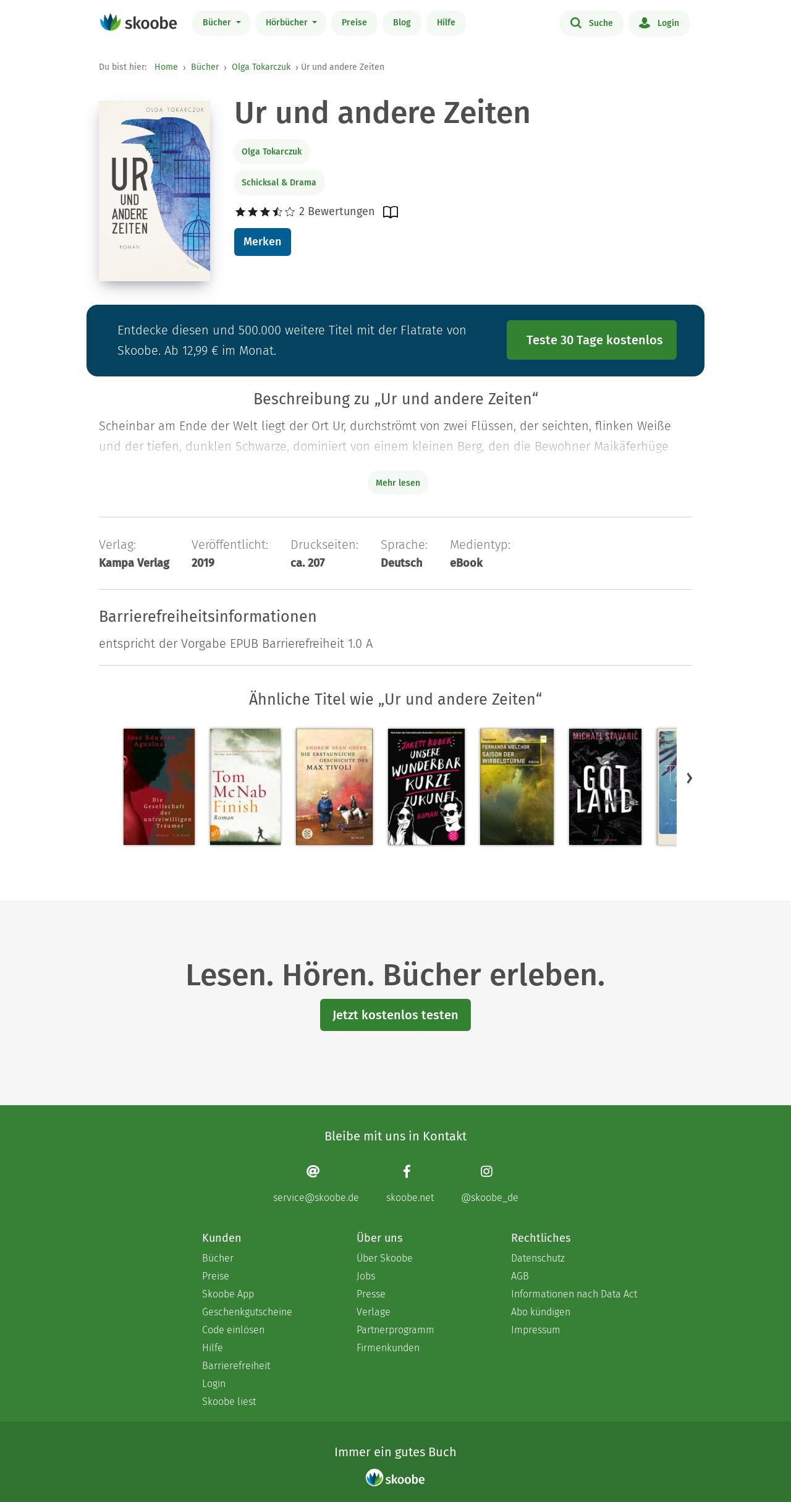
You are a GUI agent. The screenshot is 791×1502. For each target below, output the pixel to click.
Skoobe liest (229, 1401)
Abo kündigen (540, 1312)
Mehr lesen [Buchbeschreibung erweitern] (398, 483)
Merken (262, 241)
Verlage (374, 1312)
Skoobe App (228, 1294)
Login (659, 22)
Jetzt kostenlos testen (395, 1015)
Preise (354, 22)
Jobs (366, 1276)
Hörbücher (288, 22)
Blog (402, 22)
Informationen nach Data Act (574, 1294)
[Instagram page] (490, 1184)
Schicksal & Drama (279, 182)
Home (166, 67)
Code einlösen (233, 1330)
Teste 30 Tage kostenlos (595, 340)
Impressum (535, 1330)
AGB (520, 1276)
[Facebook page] (410, 1184)
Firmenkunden (388, 1348)
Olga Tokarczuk (261, 67)
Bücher (218, 22)
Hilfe (446, 22)
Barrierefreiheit (236, 1366)
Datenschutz (538, 1258)
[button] (689, 778)
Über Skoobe (385, 1258)
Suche (591, 22)
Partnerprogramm (395, 1330)
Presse (371, 1294)
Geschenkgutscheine (247, 1312)
